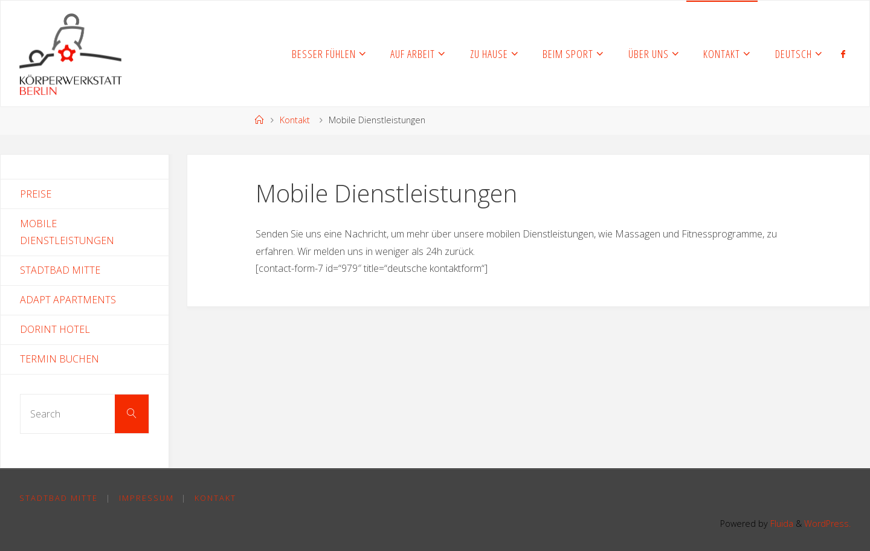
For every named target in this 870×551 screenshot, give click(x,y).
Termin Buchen (59, 359)
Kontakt (295, 120)
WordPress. (827, 523)
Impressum (146, 497)
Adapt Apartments (68, 299)
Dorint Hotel (55, 329)
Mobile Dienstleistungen (67, 232)
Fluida (780, 523)
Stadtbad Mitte (60, 270)
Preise (35, 194)
